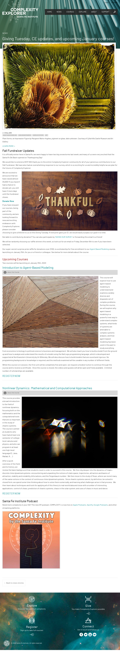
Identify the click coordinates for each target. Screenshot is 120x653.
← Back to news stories (14, 583)
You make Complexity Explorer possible (88, 609)
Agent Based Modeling (99, 249)
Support (105, 12)
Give (88, 605)
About (94, 12)
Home (49, 12)
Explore (82, 12)
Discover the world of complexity (32, 609)
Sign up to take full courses (31, 630)
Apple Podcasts (79, 505)
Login (107, 2)
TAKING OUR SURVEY (64, 237)
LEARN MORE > (8, 146)
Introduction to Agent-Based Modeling (27, 267)
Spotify (90, 505)
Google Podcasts (101, 505)
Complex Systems (38, 135)
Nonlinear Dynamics (25, 135)
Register (114, 2)
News (59, 12)
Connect (88, 626)
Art (46, 135)
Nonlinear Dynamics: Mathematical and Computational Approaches (47, 388)
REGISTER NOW (11, 493)
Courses (70, 12)
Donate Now (8, 201)
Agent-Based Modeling (10, 135)
